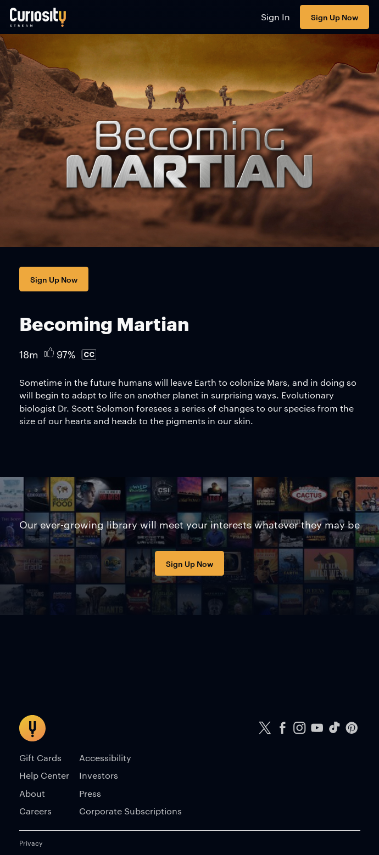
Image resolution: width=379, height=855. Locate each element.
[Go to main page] (38, 17)
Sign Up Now (334, 17)
